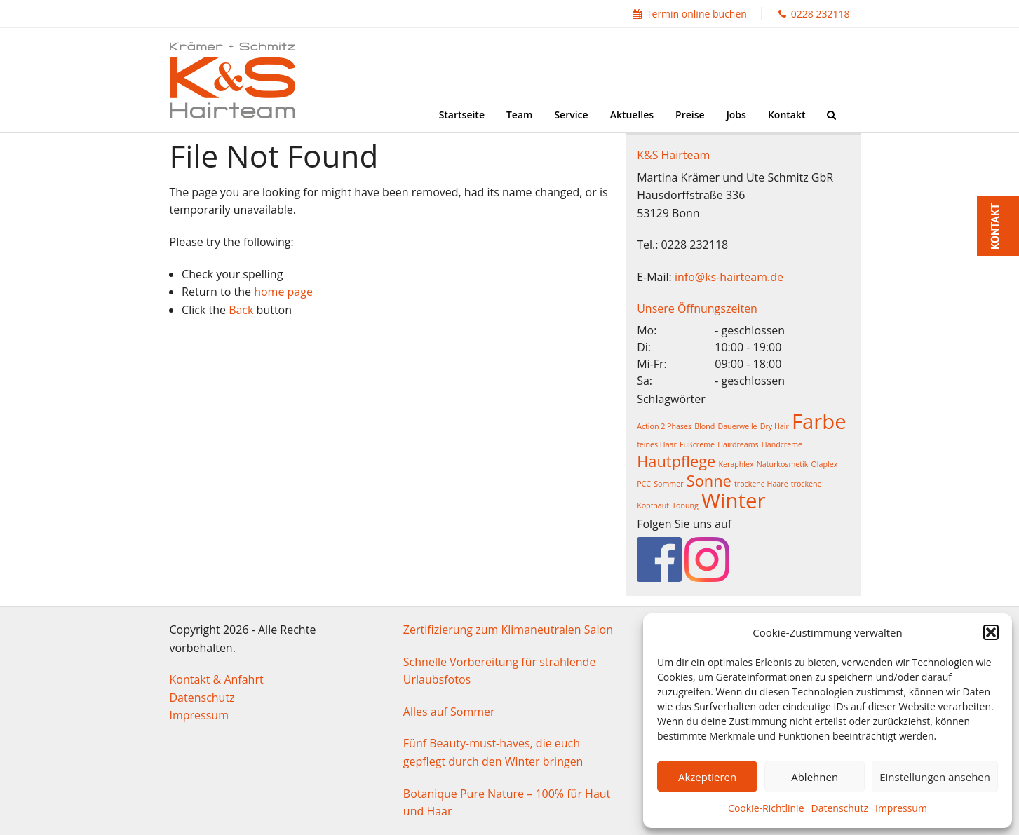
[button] (991, 632)
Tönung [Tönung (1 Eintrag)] (685, 505)
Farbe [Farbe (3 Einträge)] (819, 421)
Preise (690, 114)
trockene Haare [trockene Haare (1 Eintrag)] (761, 484)
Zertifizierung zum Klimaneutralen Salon (508, 629)
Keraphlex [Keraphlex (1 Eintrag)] (735, 464)
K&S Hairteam (673, 155)
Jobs (736, 114)
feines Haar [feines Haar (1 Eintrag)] (657, 444)
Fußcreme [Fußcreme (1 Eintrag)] (697, 444)
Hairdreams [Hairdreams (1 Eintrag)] (738, 444)
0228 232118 (814, 13)
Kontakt (787, 114)
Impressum (901, 808)
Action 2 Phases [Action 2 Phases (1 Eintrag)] (664, 426)
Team (519, 114)
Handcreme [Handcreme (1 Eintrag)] (782, 444)
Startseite (462, 114)
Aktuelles (632, 114)
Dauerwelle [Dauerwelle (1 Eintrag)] (737, 426)
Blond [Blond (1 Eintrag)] (704, 426)
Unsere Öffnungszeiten (697, 308)
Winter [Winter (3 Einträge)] (733, 501)
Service (571, 114)
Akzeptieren (707, 777)
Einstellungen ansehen (934, 777)
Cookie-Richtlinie (766, 808)
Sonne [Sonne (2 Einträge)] (709, 480)
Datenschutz (839, 808)
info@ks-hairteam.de (729, 277)
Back (241, 310)
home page (283, 291)
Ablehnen (814, 777)
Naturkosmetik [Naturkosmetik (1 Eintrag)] (783, 464)
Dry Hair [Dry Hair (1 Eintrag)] (774, 426)
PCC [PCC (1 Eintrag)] (644, 484)
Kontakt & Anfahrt (217, 679)
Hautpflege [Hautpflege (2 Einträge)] (676, 461)
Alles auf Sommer (449, 711)
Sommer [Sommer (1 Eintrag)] (668, 484)
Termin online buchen (690, 13)
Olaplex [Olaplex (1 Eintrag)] (824, 464)
